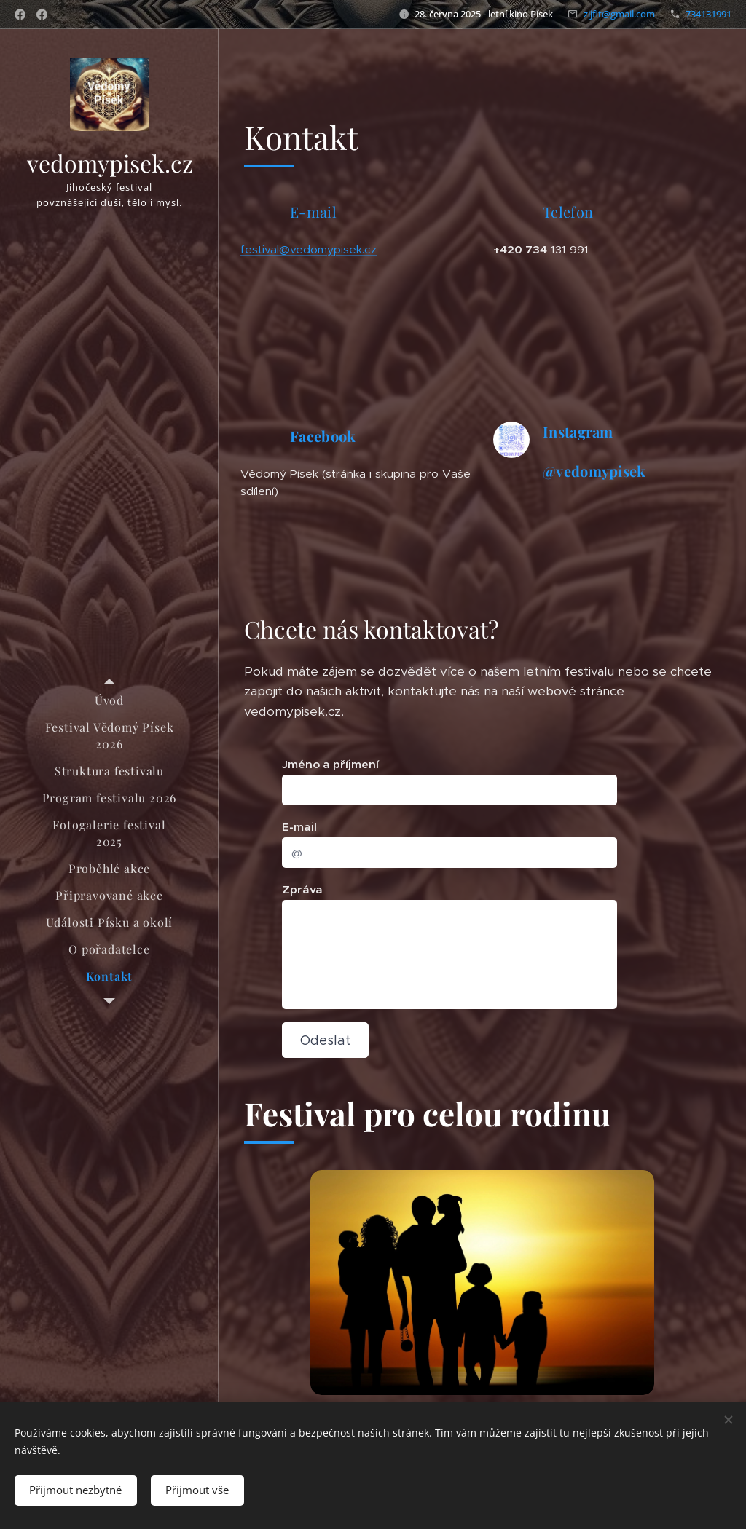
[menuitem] (109, 700)
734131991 (708, 13)
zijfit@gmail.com (619, 13)
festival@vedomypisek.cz (308, 249)
